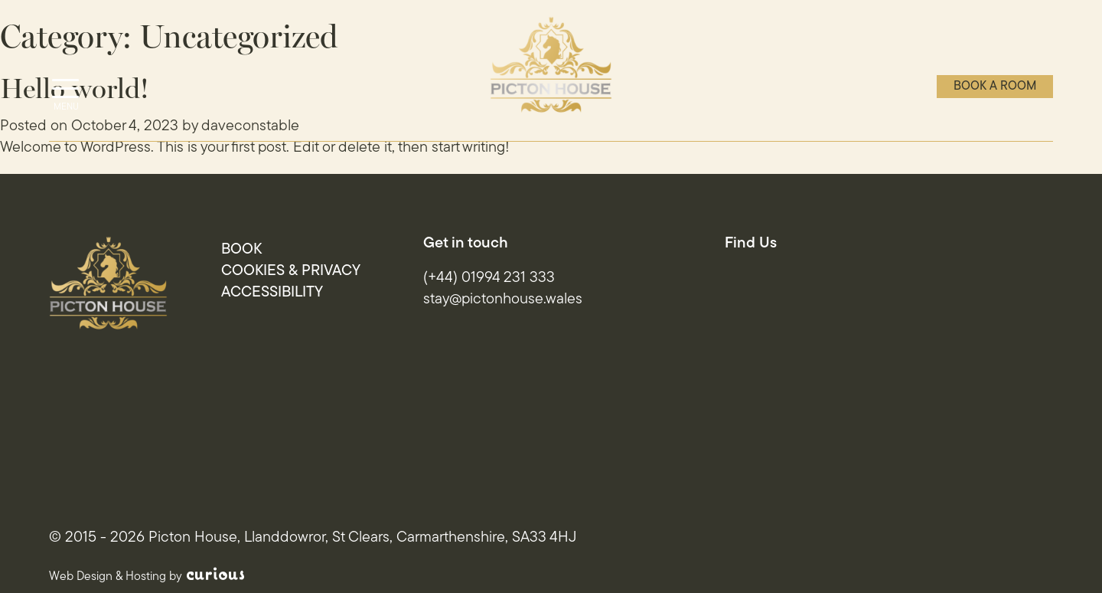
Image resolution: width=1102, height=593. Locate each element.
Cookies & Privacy (290, 271)
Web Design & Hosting (107, 577)
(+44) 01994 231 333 (489, 278)
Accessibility (272, 292)
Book (241, 249)
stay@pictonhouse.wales (502, 299)
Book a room (995, 86)
